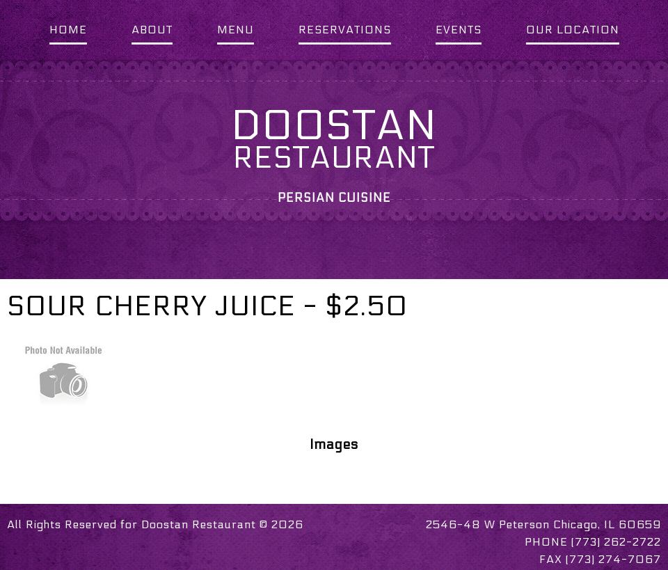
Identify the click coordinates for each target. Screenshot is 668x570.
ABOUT (152, 29)
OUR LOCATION (572, 29)
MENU (235, 29)
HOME (68, 29)
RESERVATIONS (345, 29)
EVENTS (459, 29)
